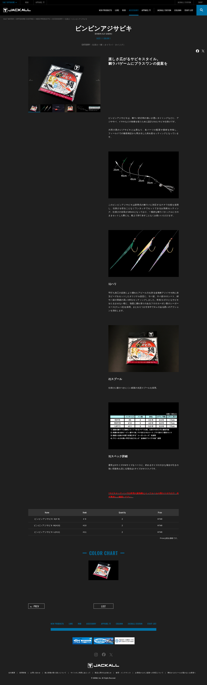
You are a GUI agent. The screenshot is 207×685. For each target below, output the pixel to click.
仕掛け (95, 44)
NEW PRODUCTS (105, 10)
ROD (124, 10)
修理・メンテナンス (123, 673)
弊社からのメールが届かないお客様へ (182, 673)
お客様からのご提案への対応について (149, 673)
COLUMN (177, 10)
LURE (117, 10)
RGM (27, 2)
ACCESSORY (134, 10)
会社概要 (11, 673)
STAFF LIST (189, 10)
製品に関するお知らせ (103, 673)
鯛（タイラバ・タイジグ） (112, 44)
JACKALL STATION (184, 2)
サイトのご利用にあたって (81, 673)
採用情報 (22, 673)
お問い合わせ (35, 673)
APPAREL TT (40, 2)
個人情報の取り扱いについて (55, 673)
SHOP (200, 2)
